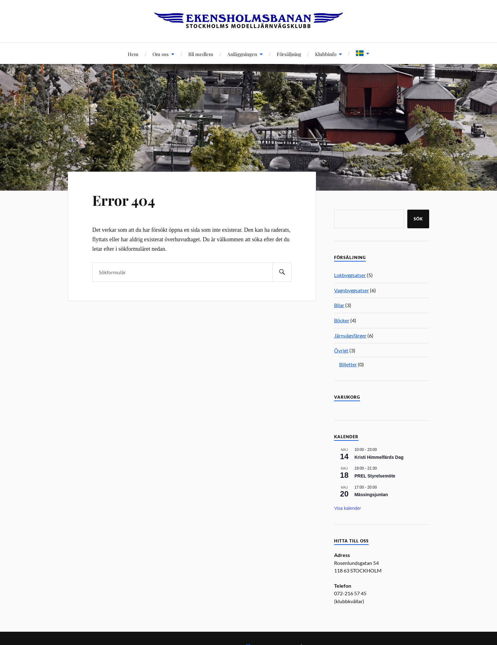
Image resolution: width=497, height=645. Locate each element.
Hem (133, 54)
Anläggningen (242, 54)
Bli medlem (200, 54)
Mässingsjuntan (371, 494)
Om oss (160, 54)
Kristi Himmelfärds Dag (378, 457)
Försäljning (289, 54)
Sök (418, 218)
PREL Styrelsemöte (374, 475)
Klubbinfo (325, 54)
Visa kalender (347, 508)
